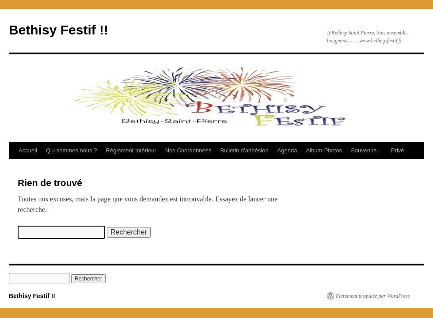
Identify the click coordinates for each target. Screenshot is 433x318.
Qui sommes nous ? (71, 150)
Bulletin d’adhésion (244, 150)
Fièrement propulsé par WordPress (373, 296)
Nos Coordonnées (188, 150)
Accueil (28, 150)
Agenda (287, 150)
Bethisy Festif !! (58, 30)
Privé (397, 150)
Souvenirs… (366, 150)
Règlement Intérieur (131, 150)
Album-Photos (324, 150)
